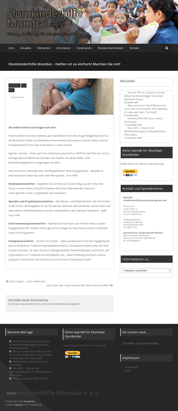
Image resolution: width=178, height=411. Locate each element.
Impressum (131, 367)
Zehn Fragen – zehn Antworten (25, 281)
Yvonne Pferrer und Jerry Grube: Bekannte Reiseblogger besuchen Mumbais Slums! (144, 96)
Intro (11, 48)
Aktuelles (26, 48)
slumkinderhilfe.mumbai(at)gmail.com (145, 200)
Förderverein (84, 48)
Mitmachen (43, 48)
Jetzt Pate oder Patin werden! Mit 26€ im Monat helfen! (80, 285)
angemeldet (27, 304)
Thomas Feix (17, 97)
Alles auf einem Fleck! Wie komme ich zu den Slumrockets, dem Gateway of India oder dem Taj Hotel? (145, 109)
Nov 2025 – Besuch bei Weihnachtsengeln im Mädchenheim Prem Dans (145, 131)
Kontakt (134, 48)
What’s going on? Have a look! (30, 378)
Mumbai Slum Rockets (111, 48)
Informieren (64, 48)
